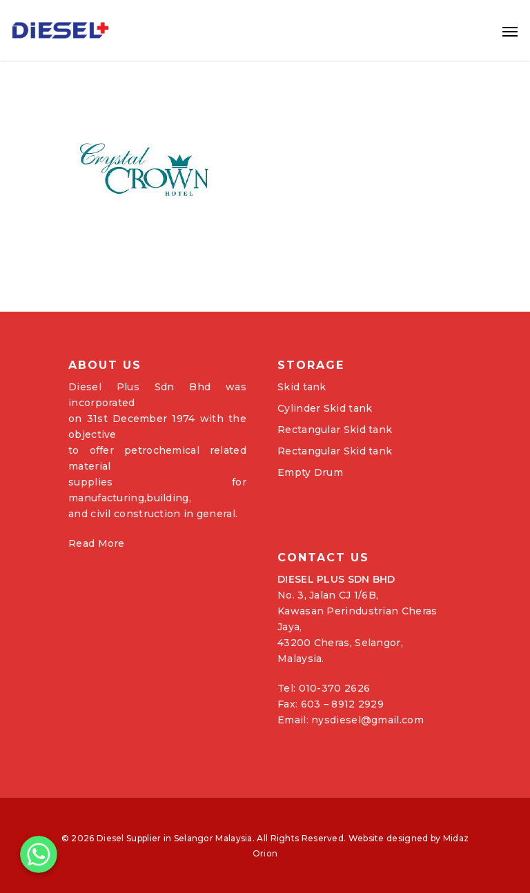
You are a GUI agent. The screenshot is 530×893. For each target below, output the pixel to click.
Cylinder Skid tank (324, 408)
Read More (96, 543)
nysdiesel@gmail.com (367, 720)
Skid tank (301, 387)
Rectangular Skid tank (334, 429)
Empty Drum (310, 472)
